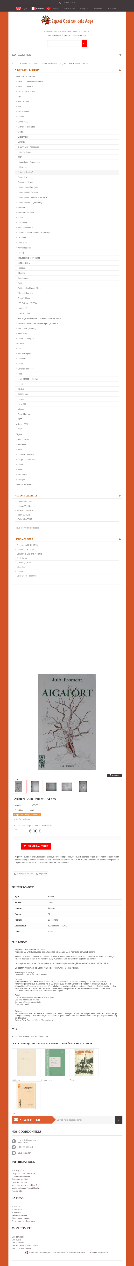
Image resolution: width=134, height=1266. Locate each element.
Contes (21, 117)
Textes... (73, 1080)
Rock (20, 384)
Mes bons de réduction (21, 1249)
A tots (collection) (49, 64)
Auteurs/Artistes (26, 496)
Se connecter (79, 35)
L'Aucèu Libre (24, 313)
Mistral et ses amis (26, 213)
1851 (20, 157)
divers (20, 465)
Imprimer (43, 874)
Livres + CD (23, 122)
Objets (19, 434)
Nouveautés (17, 1210)
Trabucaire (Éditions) (27, 329)
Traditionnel (23, 394)
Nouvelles (22, 177)
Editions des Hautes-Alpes (29, 288)
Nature (21, 218)
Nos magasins (18, 1171)
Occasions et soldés (27, 92)
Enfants (21, 142)
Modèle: (18, 805)
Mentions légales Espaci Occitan (26, 1188)
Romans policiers (25, 182)
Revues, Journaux (24, 485)
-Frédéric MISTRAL (25, 510)
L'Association (98, 8)
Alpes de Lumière (25, 293)
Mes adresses (18, 1243)
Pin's (20, 450)
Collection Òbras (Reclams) (30, 202)
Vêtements (23, 475)
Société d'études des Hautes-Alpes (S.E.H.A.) (38, 323)
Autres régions (24, 248)
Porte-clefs (23, 444)
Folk (20, 374)
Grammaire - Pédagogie (28, 147)
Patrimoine (23, 223)
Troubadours (23, 278)
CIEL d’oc (21, 567)
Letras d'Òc (23, 308)
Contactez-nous (68, 8)
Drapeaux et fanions (27, 460)
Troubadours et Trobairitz (29, 258)
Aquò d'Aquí (22, 558)
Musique (22, 208)
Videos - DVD (22, 424)
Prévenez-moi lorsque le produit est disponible (33, 826)
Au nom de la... (47, 1080)
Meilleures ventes (19, 1215)
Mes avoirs (16, 1240)
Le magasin (84, 8)
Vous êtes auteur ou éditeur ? (24, 1185)
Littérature (34, 64)
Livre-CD (22, 404)
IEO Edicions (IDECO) (27, 303)
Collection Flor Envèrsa (28, 192)
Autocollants (23, 439)
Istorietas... (16, 1080)
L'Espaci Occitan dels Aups (23, 1173)
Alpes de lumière (25, 228)
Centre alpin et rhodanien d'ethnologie (34, 233)
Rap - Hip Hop (24, 414)
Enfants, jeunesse (26, 369)
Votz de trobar (24, 263)
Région (21, 399)
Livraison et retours (20, 1182)
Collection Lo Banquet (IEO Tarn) (32, 197)
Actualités (112, 8)
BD (19, 107)
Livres (24, 64)
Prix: (17, 830)
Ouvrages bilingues (26, 127)
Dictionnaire (23, 137)
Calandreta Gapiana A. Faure (29, 554)
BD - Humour (23, 102)
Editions (21, 283)
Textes (21, 389)
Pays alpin (22, 243)
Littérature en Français (28, 187)
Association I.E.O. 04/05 (27, 545)
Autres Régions (24, 354)
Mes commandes (19, 1237)
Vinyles (21, 409)
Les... (14, 1113)
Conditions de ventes (21, 1176)
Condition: (19, 810)
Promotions (17, 1213)
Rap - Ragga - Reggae (28, 379)
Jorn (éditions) (24, 298)
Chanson (22, 359)
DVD (20, 429)
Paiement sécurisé (20, 1179)
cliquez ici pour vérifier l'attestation (93, 1253)
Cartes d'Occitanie (26, 455)
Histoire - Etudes (25, 152)
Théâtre (21, 273)
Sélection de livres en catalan (30, 81)
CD (19, 349)
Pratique (21, 268)
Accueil (15, 64)
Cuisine (21, 132)
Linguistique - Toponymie (29, 162)
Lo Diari (20, 571)
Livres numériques (26, 339)
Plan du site (17, 1191)
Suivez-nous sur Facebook (23, 1221)
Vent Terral (22, 334)
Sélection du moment (25, 76)
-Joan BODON (23, 515)
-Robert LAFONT (24, 519)
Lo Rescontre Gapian (26, 550)
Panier (67, 35)
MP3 (20, 419)
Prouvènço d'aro (24, 563)
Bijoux (20, 470)
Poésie (21, 253)
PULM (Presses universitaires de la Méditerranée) (39, 318)
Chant (20, 364)
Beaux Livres (23, 112)
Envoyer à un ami (25, 874)
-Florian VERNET (24, 506)
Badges (21, 480)
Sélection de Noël (25, 87)
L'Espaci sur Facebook (26, 576)
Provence (22, 238)
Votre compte (54, 35)
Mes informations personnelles (25, 1246)
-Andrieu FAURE (24, 502)
